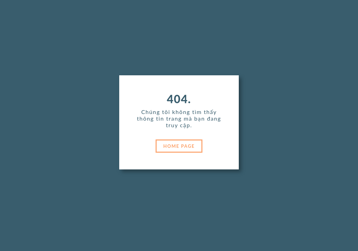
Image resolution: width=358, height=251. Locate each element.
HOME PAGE (179, 146)
